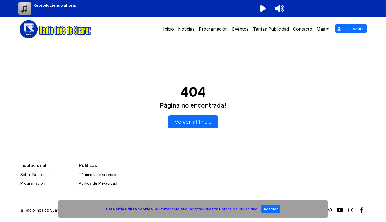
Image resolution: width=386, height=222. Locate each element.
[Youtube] (340, 210)
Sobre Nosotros (34, 174)
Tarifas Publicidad (271, 29)
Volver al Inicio (193, 122)
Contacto (302, 29)
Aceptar (271, 209)
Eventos (240, 29)
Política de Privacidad (98, 183)
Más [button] (321, 29)
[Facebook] (361, 210)
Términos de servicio (97, 174)
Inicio (168, 29)
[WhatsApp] (329, 210)
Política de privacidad (238, 209)
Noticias (186, 29)
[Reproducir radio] (263, 8)
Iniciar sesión (351, 28)
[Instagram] (350, 210)
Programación (213, 29)
